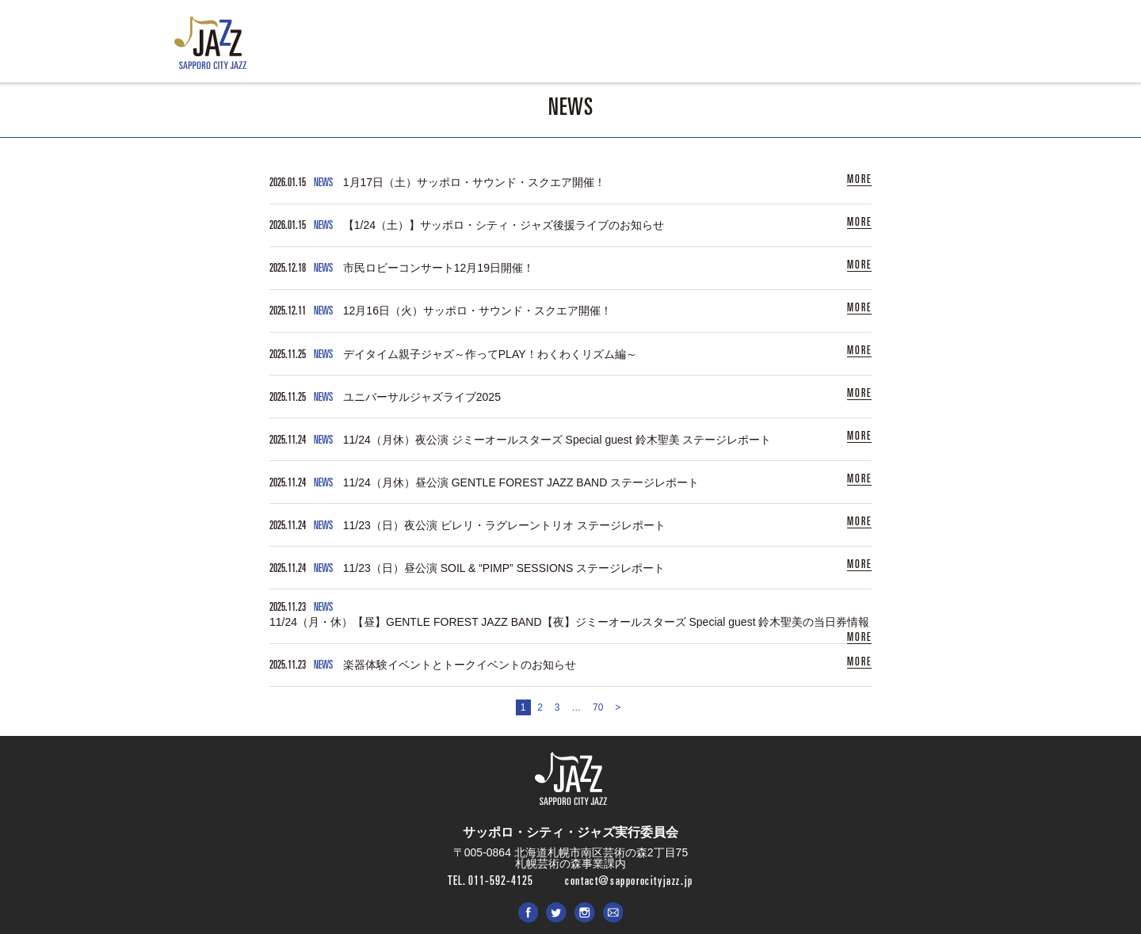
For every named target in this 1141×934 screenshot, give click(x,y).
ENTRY (585, 48)
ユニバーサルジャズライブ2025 (422, 393)
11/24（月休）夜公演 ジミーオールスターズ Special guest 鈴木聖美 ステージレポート (557, 435)
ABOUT (531, 48)
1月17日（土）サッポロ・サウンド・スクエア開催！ (474, 182)
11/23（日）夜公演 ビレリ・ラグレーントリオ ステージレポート (504, 520)
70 (598, 701)
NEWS (388, 48)
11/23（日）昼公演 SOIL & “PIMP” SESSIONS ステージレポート (504, 563)
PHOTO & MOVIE (661, 48)
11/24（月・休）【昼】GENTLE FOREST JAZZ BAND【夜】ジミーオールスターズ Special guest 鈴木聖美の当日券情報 (569, 616)
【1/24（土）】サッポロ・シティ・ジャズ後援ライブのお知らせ (503, 224)
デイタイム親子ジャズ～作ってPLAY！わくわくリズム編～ (490, 351)
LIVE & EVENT (458, 48)
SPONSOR (745, 48)
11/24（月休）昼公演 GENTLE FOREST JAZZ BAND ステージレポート (521, 478)
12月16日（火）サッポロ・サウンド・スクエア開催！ (477, 309)
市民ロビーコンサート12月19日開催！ (438, 267)
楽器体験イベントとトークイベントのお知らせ (459, 658)
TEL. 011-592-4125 (490, 874)
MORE (859, 179)
